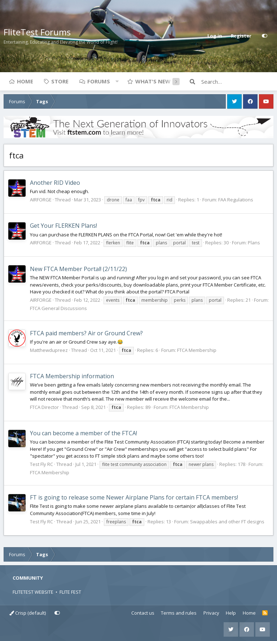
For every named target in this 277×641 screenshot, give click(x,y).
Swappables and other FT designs (227, 521)
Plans (254, 242)
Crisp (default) (27, 613)
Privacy (211, 613)
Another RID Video (55, 183)
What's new (153, 81)
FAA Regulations (235, 199)
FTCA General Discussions (58, 308)
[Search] (237, 82)
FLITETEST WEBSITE (33, 592)
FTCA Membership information (72, 376)
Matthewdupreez (49, 350)
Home (25, 81)
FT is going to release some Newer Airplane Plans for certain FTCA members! (134, 497)
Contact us (142, 613)
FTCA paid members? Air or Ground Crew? (86, 333)
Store (60, 81)
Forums (98, 81)
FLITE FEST (70, 592)
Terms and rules (179, 613)
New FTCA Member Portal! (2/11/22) (78, 269)
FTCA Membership (196, 350)
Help (231, 613)
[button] (117, 81)
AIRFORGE (41, 199)
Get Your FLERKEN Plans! (63, 226)
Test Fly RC (41, 464)
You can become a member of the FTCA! (83, 433)
